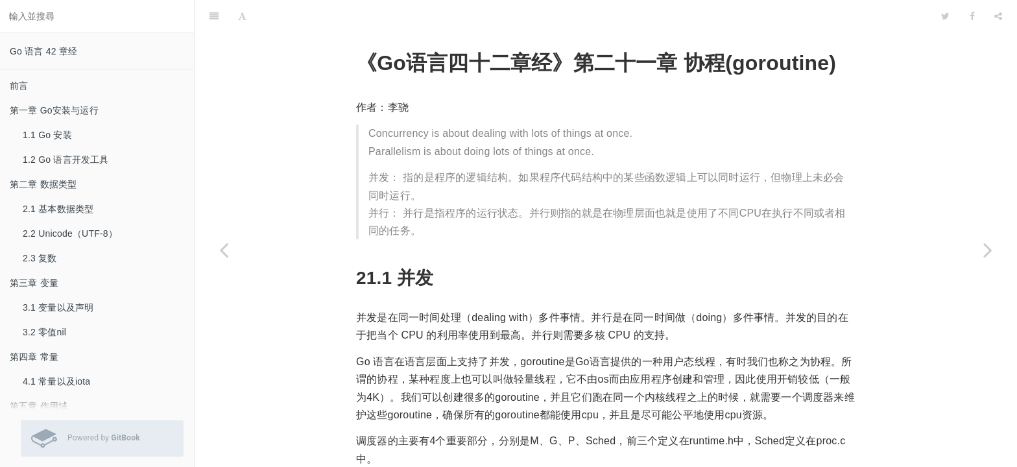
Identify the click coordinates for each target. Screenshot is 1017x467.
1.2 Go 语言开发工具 (66, 159)
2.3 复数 (40, 258)
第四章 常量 (34, 357)
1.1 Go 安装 (47, 135)
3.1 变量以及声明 (58, 307)
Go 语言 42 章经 (43, 51)
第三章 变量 (34, 283)
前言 (19, 85)
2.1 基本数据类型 (58, 209)
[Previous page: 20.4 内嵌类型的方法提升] (224, 249)
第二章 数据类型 (43, 184)
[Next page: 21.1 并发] (988, 249)
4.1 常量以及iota (56, 381)
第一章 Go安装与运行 (54, 110)
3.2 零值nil (44, 332)
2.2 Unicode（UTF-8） (70, 233)
